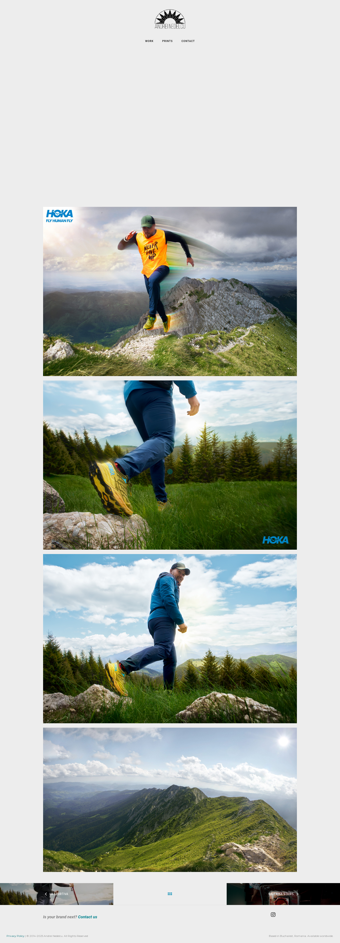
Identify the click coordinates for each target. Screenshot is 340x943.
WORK (149, 41)
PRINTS (167, 41)
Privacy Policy (16, 936)
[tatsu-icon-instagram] (274, 914)
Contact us (87, 917)
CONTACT (188, 41)
